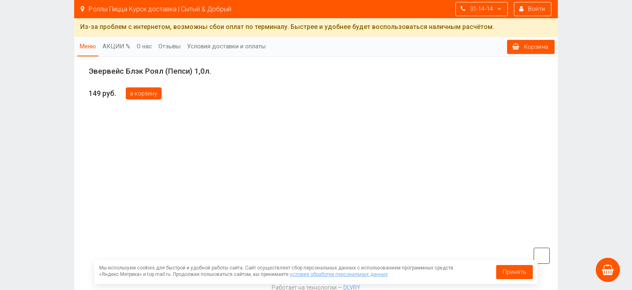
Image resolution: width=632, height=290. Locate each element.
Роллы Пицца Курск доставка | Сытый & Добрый (156, 9)
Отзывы (169, 46)
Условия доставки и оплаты (226, 46)
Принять (514, 272)
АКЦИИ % (116, 46)
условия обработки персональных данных (339, 274)
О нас (144, 46)
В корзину (143, 93)
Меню (88, 46)
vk (542, 256)
